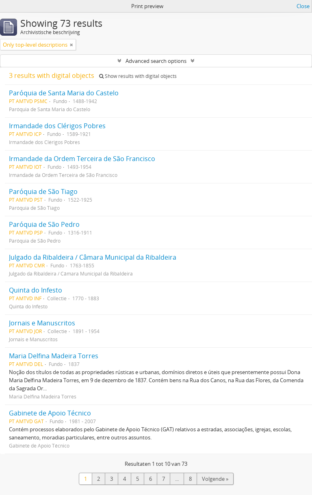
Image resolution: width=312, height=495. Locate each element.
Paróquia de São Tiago (43, 191)
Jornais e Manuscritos (42, 323)
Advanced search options (156, 61)
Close (303, 6)
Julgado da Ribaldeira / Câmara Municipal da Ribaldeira (92, 257)
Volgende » (215, 478)
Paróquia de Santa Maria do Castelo (64, 92)
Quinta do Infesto (35, 290)
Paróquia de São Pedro (44, 224)
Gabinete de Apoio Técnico (50, 413)
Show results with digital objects (138, 76)
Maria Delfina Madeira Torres (53, 355)
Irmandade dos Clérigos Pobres (57, 125)
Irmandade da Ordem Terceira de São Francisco (82, 158)
